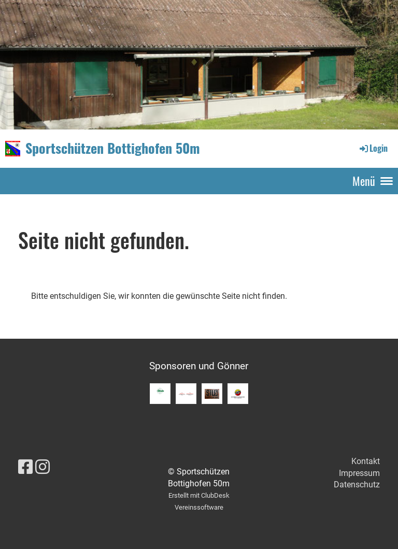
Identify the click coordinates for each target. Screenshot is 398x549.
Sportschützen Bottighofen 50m (112, 148)
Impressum (359, 473)
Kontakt (365, 461)
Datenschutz (357, 484)
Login (373, 148)
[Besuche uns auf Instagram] (42, 467)
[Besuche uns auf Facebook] (25, 467)
